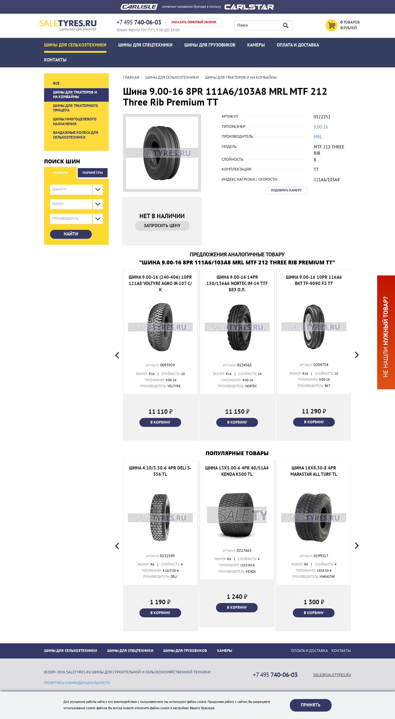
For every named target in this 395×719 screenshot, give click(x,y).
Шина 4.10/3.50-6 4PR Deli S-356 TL (160, 471)
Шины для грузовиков (209, 45)
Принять (311, 705)
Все (56, 83)
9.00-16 (321, 127)
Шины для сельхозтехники (75, 45)
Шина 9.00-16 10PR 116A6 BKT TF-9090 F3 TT (314, 280)
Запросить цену (162, 225)
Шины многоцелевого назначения (75, 121)
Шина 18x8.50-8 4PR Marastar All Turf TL (313, 471)
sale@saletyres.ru (332, 674)
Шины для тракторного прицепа (75, 108)
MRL (318, 137)
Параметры (93, 173)
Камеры (256, 45)
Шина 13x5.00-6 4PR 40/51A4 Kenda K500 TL (237, 471)
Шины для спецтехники (145, 45)
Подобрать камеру (286, 190)
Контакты (55, 60)
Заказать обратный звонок (193, 22)
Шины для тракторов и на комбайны (75, 95)
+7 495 (138, 22)
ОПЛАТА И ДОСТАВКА (298, 45)
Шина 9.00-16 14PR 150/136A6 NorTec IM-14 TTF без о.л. (237, 284)
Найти (71, 234)
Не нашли (386, 336)
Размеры (60, 173)
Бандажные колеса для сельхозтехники (75, 135)
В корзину (160, 422)
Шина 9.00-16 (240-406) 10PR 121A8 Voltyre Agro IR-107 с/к (160, 284)
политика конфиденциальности (77, 683)
